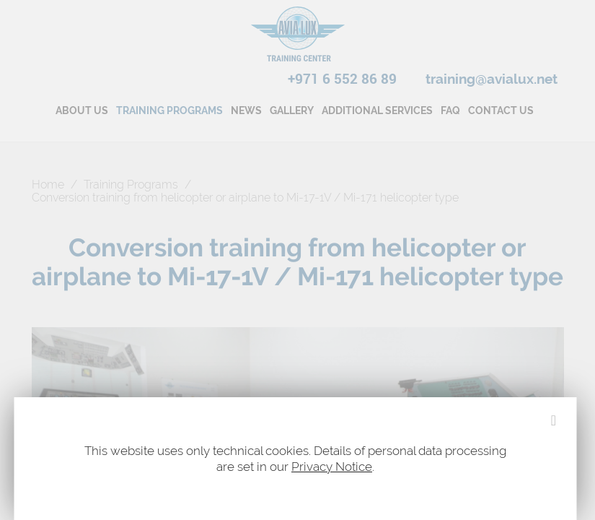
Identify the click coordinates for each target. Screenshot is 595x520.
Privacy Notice (331, 466)
